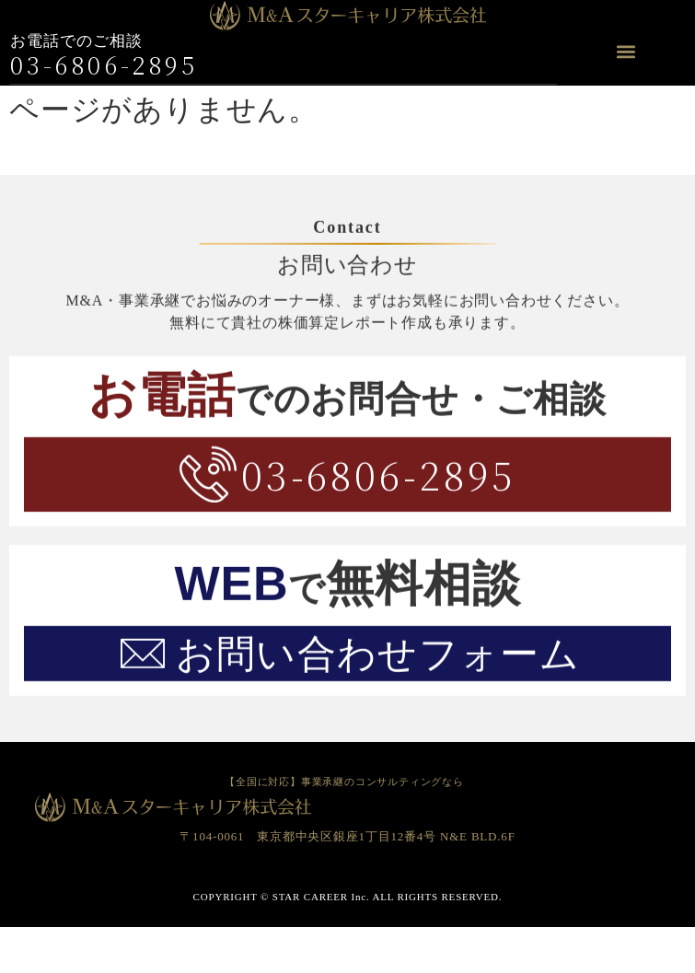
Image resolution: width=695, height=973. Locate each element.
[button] (625, 52)
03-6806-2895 (104, 64)
